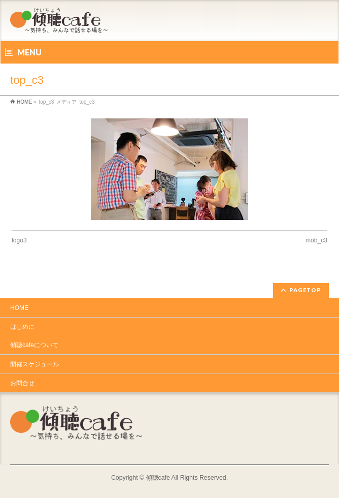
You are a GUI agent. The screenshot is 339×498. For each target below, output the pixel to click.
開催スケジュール (34, 364)
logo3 (19, 240)
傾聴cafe (158, 477)
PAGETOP (305, 290)
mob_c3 (316, 240)
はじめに (22, 326)
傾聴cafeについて (34, 345)
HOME (19, 308)
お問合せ (22, 383)
